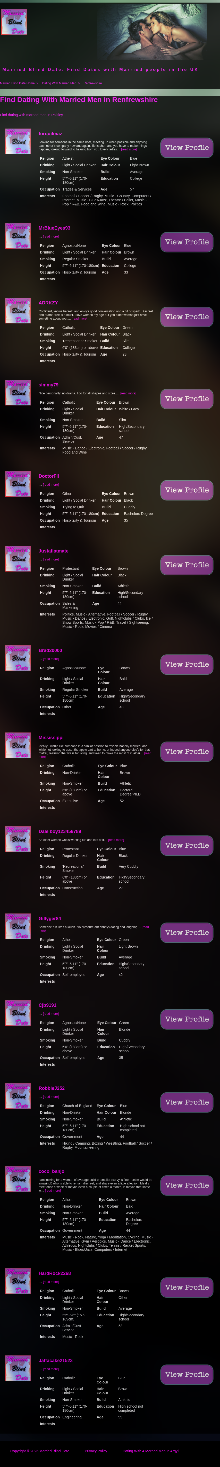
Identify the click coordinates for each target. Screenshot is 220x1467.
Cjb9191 (47, 1005)
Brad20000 (50, 650)
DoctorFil (49, 476)
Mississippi (51, 737)
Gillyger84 (50, 918)
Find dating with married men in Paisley (31, 115)
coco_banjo (51, 1171)
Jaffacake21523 (56, 1360)
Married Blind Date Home (17, 83)
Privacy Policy (96, 1451)
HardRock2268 (55, 1273)
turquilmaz (50, 133)
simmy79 (48, 384)
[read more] (129, 149)
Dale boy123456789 (60, 831)
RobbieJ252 (52, 1088)
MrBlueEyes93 (54, 228)
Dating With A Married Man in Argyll (151, 1451)
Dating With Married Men (59, 83)
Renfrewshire (93, 83)
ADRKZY (48, 302)
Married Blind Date (54, 1451)
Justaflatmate (54, 551)
